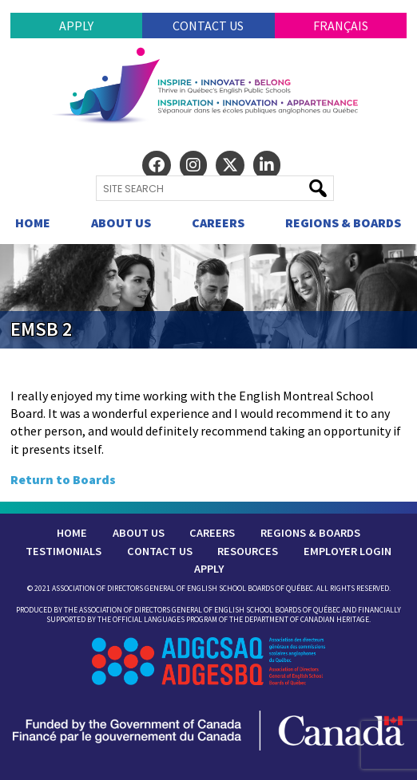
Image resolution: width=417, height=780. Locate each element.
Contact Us (208, 25)
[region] (208, 296)
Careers (218, 222)
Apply (76, 25)
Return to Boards (63, 479)
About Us (121, 222)
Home (32, 222)
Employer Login (347, 551)
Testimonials (63, 551)
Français (340, 25)
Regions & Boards (343, 222)
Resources (247, 551)
